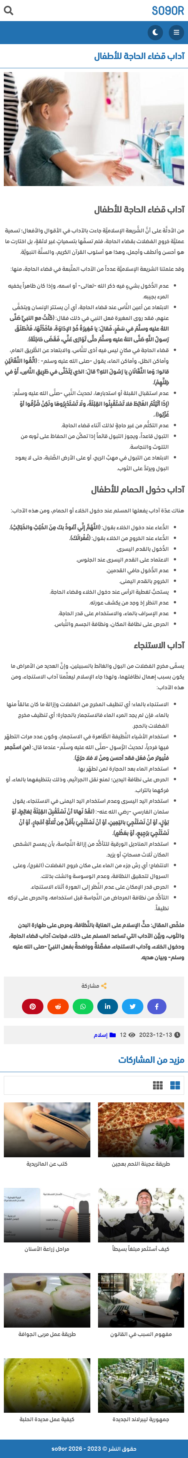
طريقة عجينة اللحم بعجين (141, 1164)
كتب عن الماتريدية (47, 1164)
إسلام (101, 1035)
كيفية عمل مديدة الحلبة (47, 1419)
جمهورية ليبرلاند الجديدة (141, 1419)
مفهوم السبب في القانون (141, 1334)
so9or (167, 10)
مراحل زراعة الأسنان (47, 1249)
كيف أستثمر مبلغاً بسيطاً (141, 1249)
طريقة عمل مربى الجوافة (47, 1334)
